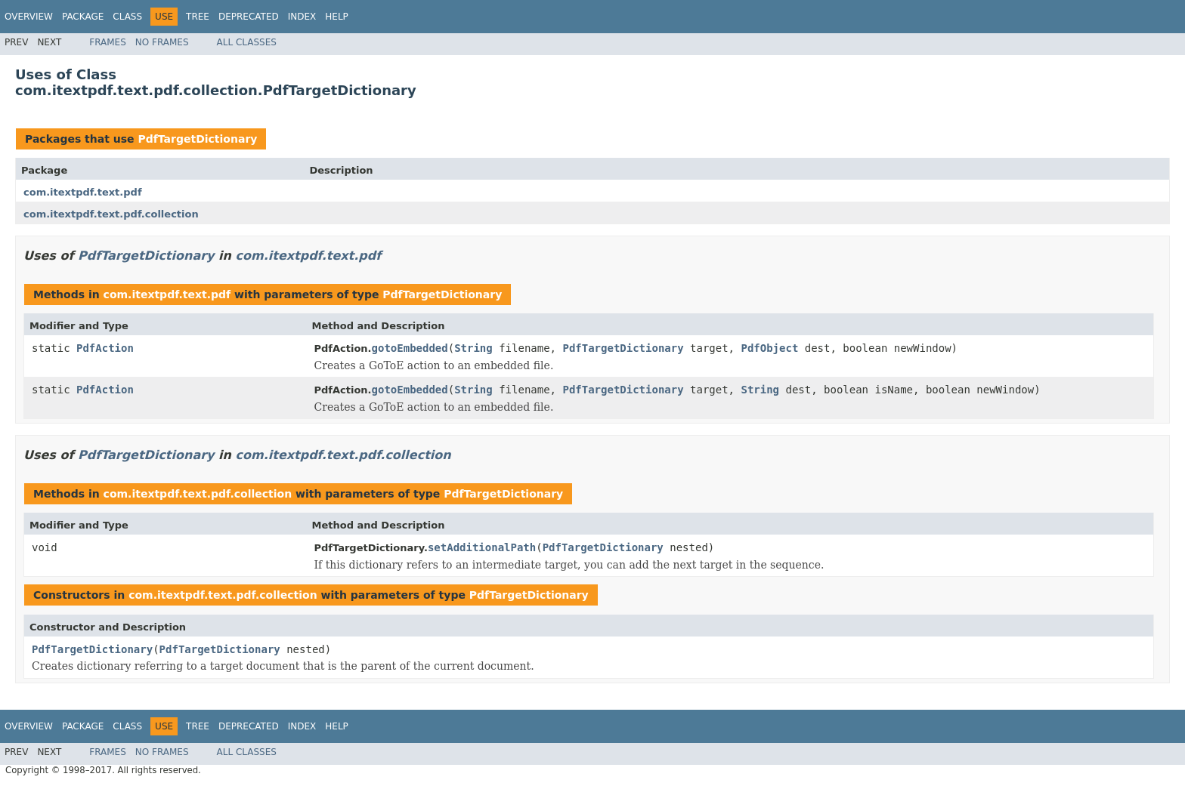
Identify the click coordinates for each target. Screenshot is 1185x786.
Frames (107, 42)
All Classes (247, 42)
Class (127, 16)
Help (336, 16)
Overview (29, 16)
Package (83, 16)
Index (302, 16)
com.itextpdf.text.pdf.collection (111, 214)
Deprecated (248, 16)
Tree (197, 16)
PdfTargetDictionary (197, 139)
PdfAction (105, 348)
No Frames (162, 42)
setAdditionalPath (482, 547)
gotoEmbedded (410, 348)
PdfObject (769, 348)
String (473, 348)
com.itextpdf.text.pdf (82, 192)
